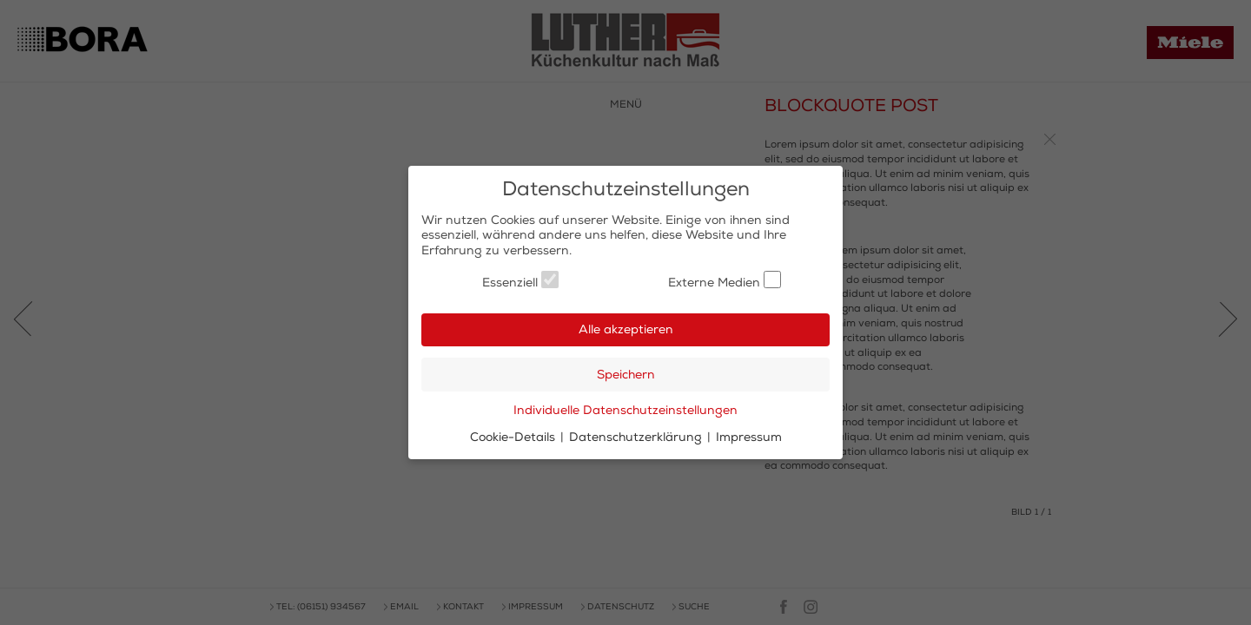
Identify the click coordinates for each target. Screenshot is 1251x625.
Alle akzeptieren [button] (626, 329)
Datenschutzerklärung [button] (637, 437)
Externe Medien (724, 280)
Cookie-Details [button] (514, 437)
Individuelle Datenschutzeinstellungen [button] (625, 410)
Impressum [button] (749, 437)
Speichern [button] (626, 374)
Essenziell (520, 280)
